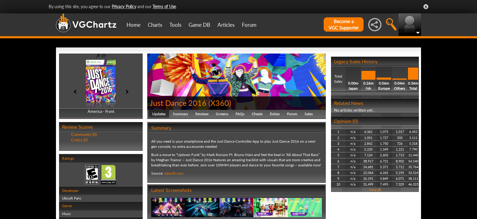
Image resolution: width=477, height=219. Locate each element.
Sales (309, 114)
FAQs (239, 114)
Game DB (199, 25)
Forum (249, 25)
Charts (155, 25)
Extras (275, 114)
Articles (226, 25)
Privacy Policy (124, 6)
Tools (175, 25)
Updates (158, 114)
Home (134, 25)
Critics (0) (79, 139)
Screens (222, 114)
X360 (220, 102)
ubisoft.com (173, 173)
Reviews (201, 114)
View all (375, 190)
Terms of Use (164, 6)
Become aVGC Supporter (344, 24)
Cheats (257, 114)
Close (425, 6)
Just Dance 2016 (178, 102)
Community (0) (84, 134)
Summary (180, 114)
